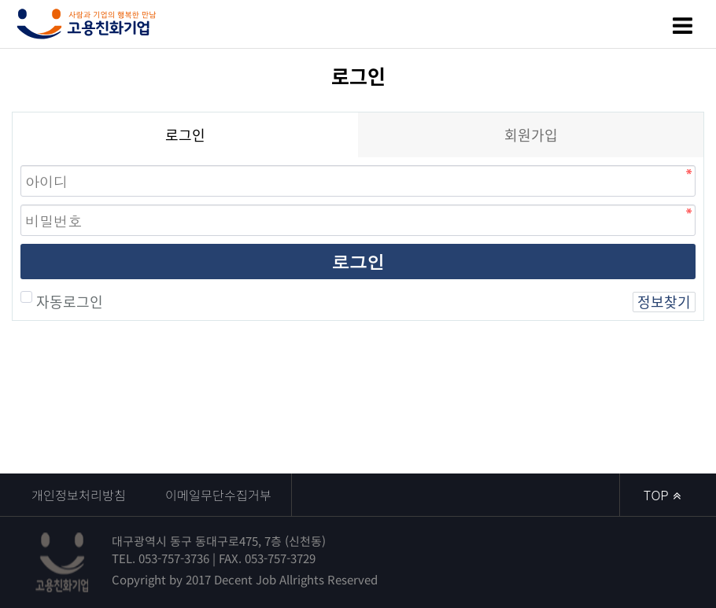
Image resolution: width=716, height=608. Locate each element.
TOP (662, 495)
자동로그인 (67, 301)
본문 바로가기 (0, 0)
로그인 (358, 261)
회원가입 (531, 135)
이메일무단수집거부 (218, 494)
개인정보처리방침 (78, 494)
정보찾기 (664, 302)
